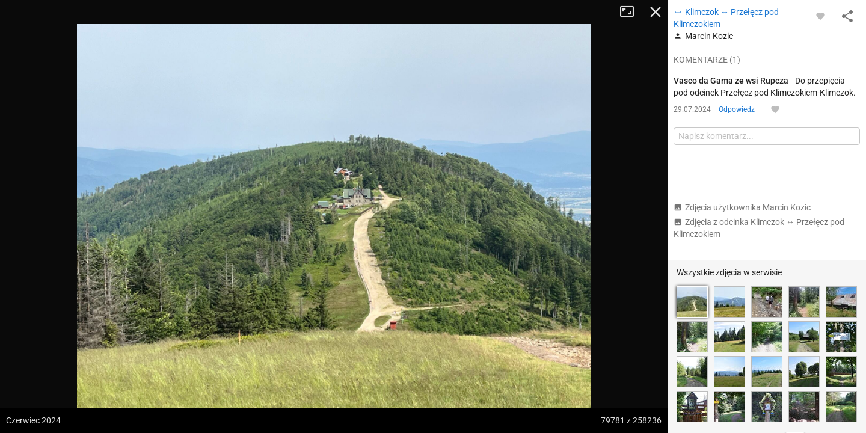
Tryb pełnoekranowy (631, 12)
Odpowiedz (737, 109)
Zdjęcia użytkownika (742, 207)
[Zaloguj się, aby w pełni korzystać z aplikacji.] (820, 15)
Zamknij (655, 12)
